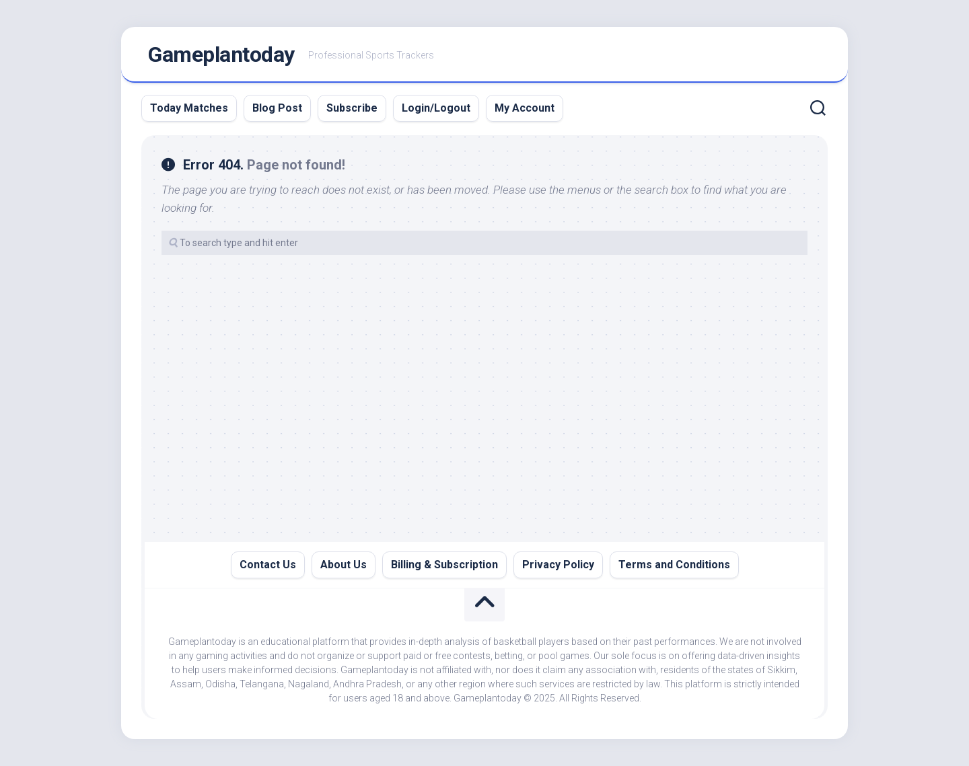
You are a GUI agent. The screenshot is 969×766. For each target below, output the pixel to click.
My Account (524, 108)
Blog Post (277, 108)
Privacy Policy (558, 564)
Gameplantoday (221, 54)
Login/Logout (436, 108)
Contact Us (268, 564)
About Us (343, 564)
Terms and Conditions (674, 564)
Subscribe (352, 108)
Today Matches (189, 108)
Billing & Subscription (444, 564)
